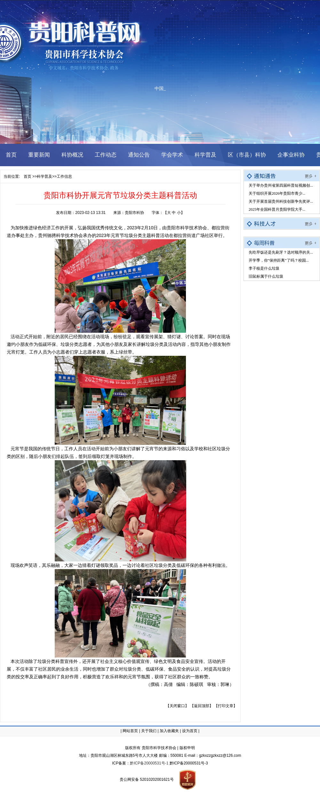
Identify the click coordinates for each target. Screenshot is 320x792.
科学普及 (44, 176)
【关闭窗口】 (177, 706)
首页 (27, 176)
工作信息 (64, 176)
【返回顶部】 (201, 706)
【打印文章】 (225, 706)
